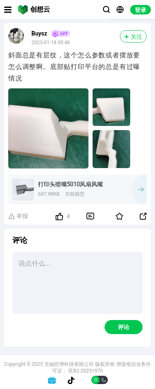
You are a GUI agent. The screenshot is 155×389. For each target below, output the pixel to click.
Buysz (39, 33)
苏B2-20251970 (85, 371)
